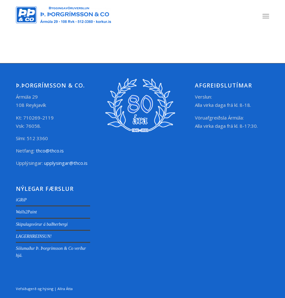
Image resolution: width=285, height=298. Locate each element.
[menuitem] (265, 15)
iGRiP (21, 200)
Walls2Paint (26, 212)
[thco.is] (63, 22)
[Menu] (265, 15)
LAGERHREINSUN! (34, 236)
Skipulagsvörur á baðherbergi (42, 224)
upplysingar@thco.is (66, 163)
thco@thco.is (50, 150)
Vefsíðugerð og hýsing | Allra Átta (44, 288)
